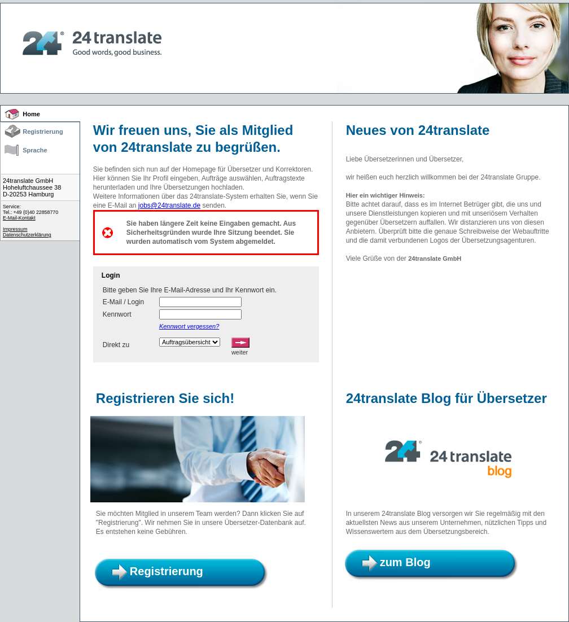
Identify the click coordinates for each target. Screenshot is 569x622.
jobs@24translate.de (169, 205)
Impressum (15, 229)
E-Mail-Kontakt (19, 218)
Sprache (35, 150)
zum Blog (405, 562)
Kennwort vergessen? (189, 326)
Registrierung (43, 131)
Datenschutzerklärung (27, 235)
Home (31, 114)
